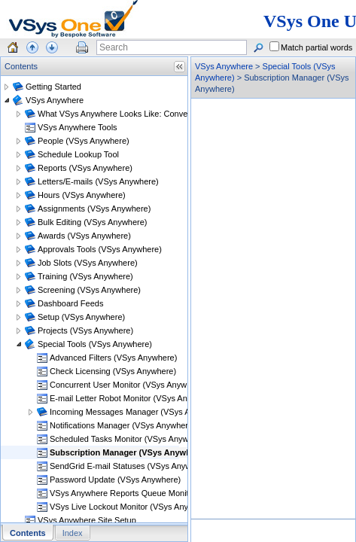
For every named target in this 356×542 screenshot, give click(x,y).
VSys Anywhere (224, 66)
